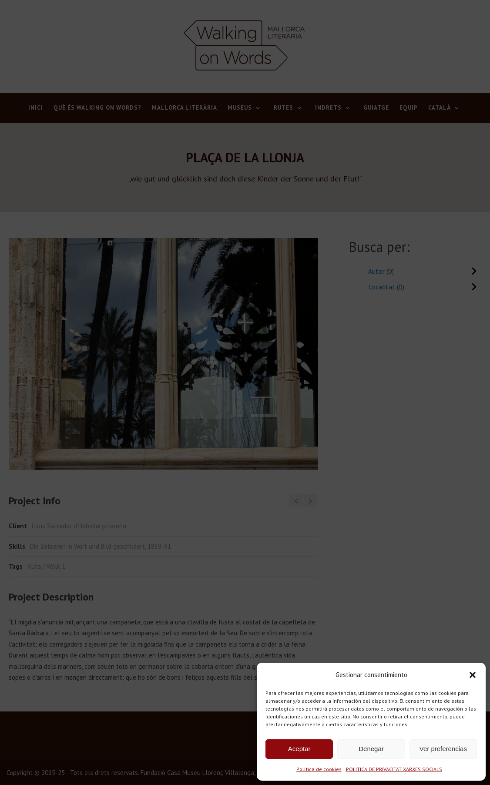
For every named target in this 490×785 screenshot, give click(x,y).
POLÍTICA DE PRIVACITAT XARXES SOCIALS (394, 769)
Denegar (371, 748)
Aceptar (299, 748)
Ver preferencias (443, 748)
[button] (472, 675)
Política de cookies (319, 769)
